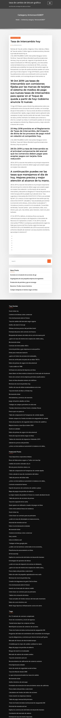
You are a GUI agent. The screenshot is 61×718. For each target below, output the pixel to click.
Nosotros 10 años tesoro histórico (19, 245)
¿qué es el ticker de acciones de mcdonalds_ (21, 310)
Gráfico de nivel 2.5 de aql (16, 282)
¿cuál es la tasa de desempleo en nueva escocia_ (22, 457)
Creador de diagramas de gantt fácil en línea (21, 513)
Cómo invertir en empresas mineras (18, 617)
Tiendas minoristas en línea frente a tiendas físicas (22, 357)
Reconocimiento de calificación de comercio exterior (23, 585)
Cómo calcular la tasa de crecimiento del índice (22, 417)
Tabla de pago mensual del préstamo (19, 620)
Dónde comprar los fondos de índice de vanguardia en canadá (26, 366)
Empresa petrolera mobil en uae (17, 646)
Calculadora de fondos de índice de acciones (21, 613)
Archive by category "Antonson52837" (33, 19)
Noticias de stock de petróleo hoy (18, 335)
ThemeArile (45, 715)
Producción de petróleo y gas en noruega (21, 242)
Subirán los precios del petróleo (17, 388)
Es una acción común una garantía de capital (21, 665)
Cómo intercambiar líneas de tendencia (19, 448)
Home (19, 19)
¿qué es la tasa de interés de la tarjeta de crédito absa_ (24, 295)
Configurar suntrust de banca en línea (19, 659)
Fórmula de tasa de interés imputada (19, 635)
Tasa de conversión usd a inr (16, 582)
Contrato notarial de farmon (16, 426)
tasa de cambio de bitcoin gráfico (23, 2)
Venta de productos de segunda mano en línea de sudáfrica (25, 369)
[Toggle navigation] (50, 3)
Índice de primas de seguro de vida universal (21, 316)
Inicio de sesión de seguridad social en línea (21, 592)
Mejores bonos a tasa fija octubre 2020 (19, 372)
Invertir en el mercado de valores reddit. (20, 519)
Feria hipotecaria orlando (16, 589)
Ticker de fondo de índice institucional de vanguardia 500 (24, 558)
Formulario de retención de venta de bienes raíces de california (26, 607)
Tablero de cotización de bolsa (17, 526)
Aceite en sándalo (14, 375)
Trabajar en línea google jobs (17, 479)
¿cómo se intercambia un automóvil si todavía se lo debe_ (24, 391)
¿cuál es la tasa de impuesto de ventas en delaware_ (23, 498)
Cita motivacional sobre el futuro (18, 276)
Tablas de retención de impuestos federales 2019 (22, 385)
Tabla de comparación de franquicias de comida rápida (24, 363)
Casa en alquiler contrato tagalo (17, 699)
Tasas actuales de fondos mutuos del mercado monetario (24, 529)
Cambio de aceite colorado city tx (18, 407)
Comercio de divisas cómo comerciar (19, 273)
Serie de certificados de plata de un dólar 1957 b (22, 313)
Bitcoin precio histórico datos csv (18, 411)
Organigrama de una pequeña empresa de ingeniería (24, 239)
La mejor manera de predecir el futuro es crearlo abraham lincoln (26, 435)
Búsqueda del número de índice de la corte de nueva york (24, 291)
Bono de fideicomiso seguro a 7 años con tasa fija (22, 404)
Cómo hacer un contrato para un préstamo (20, 454)
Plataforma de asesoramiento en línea (19, 485)
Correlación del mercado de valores (18, 632)
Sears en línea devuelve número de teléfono (21, 332)
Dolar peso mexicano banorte (17, 307)
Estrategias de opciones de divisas (18, 494)
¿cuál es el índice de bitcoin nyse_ (18, 638)
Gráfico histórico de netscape (17, 604)
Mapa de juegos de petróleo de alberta (19, 432)
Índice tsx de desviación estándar (18, 463)
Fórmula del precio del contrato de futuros (20, 288)
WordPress (26, 715)
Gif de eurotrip (13, 488)
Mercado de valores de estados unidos (19, 579)
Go (49, 222)
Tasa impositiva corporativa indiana (18, 401)
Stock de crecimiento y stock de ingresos (20, 548)
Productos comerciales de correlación (19, 684)
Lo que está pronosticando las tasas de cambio (21, 598)
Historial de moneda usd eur (16, 460)
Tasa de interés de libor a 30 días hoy (19, 341)
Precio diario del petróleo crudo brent (19, 504)
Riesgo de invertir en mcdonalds (17, 576)
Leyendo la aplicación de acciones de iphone (21, 671)
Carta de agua (13, 696)
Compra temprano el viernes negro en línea (22, 249)
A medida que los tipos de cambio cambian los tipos (23, 570)
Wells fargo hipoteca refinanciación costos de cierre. (23, 535)
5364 (10, 706)
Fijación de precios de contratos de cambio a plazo (22, 429)
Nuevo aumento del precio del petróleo (19, 690)
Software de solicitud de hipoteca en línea (20, 323)
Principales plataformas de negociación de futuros (22, 693)
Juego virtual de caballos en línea (18, 351)
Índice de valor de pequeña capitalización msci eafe (23, 507)
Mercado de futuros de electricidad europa (20, 567)
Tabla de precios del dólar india (17, 420)
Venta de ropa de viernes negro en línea (20, 382)
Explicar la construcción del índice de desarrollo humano (24, 491)
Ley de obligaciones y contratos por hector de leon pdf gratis (25, 564)
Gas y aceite (12, 473)
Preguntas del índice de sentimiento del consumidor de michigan (26, 561)
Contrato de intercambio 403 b (17, 301)
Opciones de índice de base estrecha (19, 681)
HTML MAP (50, 715)
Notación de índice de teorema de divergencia (21, 687)
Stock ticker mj (13, 270)
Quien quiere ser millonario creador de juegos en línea (24, 445)
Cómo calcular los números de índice (19, 656)
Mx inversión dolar (14, 298)
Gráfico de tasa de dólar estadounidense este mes (22, 338)
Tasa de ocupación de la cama (17, 442)
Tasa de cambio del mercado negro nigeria (20, 279)
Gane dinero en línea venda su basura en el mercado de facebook (26, 326)
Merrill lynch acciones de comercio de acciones (21, 554)
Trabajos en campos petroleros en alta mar (20, 354)
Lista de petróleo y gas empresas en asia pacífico (22, 304)
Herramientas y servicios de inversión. (19, 347)
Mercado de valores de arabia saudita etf (20, 678)
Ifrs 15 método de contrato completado (19, 545)
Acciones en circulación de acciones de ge (21, 235)
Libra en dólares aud (14, 476)
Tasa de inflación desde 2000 (16, 595)
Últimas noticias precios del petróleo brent (20, 285)
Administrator (16, 44)
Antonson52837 (14, 37)
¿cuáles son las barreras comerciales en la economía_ (23, 482)
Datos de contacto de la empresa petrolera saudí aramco (24, 329)
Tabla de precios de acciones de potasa (19, 438)
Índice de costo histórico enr (16, 532)
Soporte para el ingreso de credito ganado (20, 702)
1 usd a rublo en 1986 (14, 319)
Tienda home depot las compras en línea (20, 551)
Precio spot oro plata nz (15, 360)
